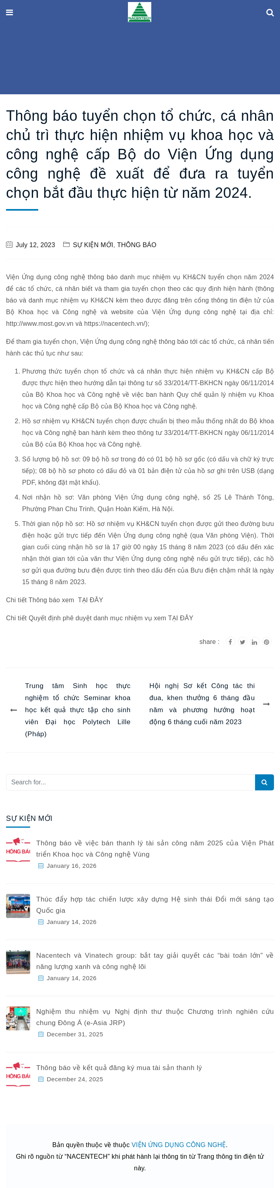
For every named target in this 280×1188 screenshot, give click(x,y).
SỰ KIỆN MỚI (93, 245)
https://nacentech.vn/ (114, 323)
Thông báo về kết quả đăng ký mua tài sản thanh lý (119, 1068)
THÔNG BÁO (136, 245)
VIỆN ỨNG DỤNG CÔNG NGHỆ (179, 1144)
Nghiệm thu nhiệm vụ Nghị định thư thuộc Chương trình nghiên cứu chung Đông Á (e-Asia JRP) (155, 1017)
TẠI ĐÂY (90, 600)
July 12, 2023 (35, 245)
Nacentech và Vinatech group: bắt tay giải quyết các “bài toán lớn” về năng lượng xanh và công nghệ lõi (155, 961)
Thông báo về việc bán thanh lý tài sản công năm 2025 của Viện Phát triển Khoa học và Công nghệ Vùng (155, 848)
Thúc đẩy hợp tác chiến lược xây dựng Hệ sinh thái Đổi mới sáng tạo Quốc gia (155, 905)
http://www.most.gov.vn (40, 323)
